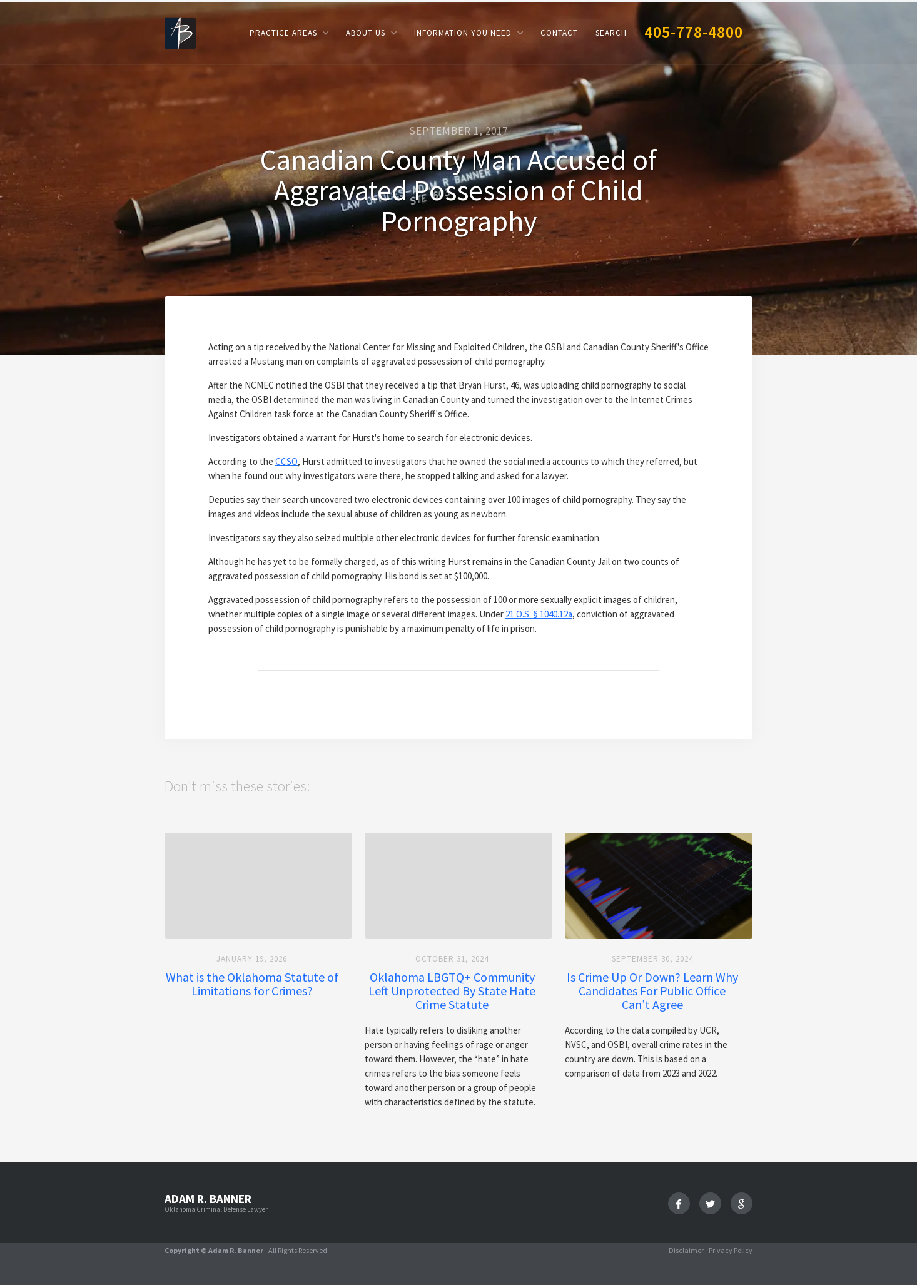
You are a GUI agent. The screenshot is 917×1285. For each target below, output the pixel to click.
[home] (180, 32)
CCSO (286, 461)
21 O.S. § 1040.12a (538, 614)
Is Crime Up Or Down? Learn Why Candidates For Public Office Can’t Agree (652, 991)
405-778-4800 (693, 31)
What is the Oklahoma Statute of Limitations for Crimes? (252, 984)
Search (611, 33)
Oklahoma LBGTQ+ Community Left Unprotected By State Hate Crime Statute (451, 991)
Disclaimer (686, 1250)
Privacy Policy (730, 1250)
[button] (289, 32)
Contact (559, 33)
